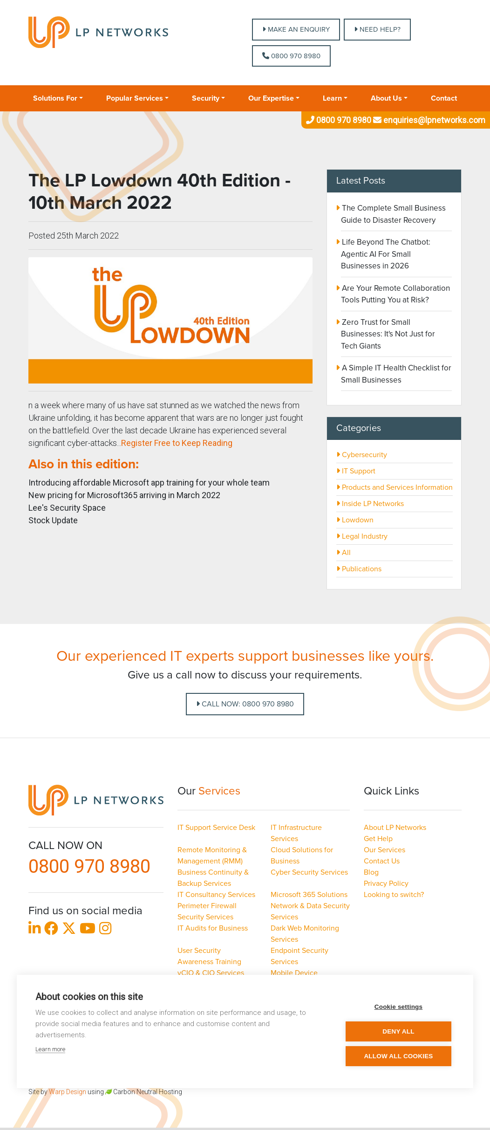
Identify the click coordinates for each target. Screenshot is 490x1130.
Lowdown (355, 520)
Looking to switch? (394, 894)
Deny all (398, 1031)
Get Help (378, 838)
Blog (371, 872)
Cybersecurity (361, 454)
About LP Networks (395, 827)
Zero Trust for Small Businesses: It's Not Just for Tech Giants (387, 334)
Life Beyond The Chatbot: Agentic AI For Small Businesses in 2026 (385, 254)
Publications (358, 569)
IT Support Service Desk (216, 827)
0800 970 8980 (291, 56)
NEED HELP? (377, 29)
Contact (444, 98)
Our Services (384, 850)
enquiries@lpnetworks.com (428, 120)
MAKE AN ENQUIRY (296, 29)
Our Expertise (271, 98)
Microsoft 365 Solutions (309, 894)
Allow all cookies (398, 1056)
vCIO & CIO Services (210, 973)
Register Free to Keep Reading (176, 443)
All (343, 552)
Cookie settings (398, 1006)
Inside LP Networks (370, 503)
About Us (386, 98)
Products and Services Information (394, 487)
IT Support (355, 471)
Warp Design (67, 1092)
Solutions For (55, 98)
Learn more (50, 1049)
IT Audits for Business (212, 928)
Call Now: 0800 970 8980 (245, 704)
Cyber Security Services (309, 872)
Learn (332, 98)
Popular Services (134, 98)
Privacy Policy (386, 883)
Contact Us (382, 861)
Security (205, 98)
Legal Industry (362, 536)
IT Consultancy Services (216, 894)
